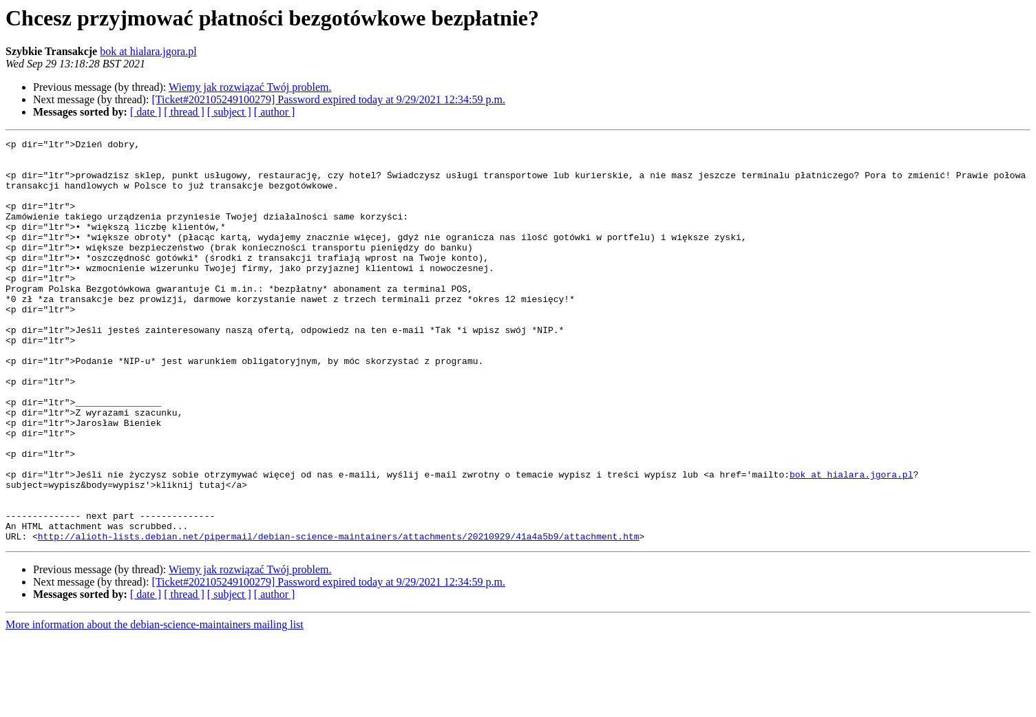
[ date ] (145, 112)
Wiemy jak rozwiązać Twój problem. (250, 87)
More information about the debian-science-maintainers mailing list (155, 705)
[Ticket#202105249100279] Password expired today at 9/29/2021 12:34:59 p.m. (328, 99)
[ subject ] (229, 112)
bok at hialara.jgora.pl (148, 51)
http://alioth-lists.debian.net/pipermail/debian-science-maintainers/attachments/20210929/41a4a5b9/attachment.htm (338, 616)
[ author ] (274, 112)
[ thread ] (184, 112)
